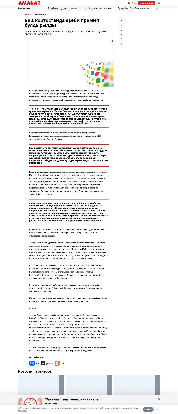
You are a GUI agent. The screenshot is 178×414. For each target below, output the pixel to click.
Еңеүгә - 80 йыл (146, 3)
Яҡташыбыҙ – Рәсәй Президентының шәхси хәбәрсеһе (133, 9)
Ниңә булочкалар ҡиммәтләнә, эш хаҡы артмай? (97, 9)
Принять (148, 409)
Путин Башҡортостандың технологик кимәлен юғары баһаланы (63, 9)
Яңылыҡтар (24, 8)
